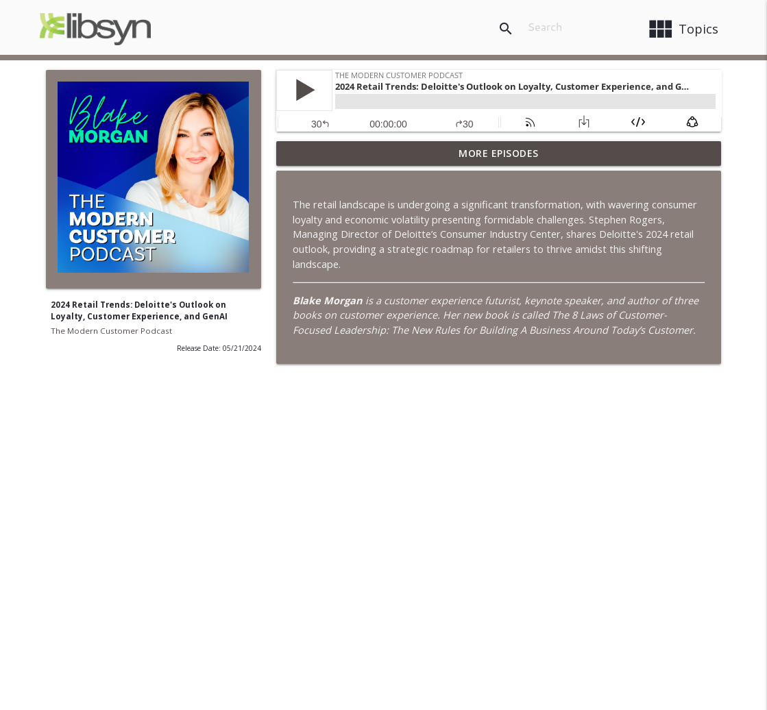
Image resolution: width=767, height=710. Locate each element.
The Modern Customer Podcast (111, 331)
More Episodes (499, 153)
